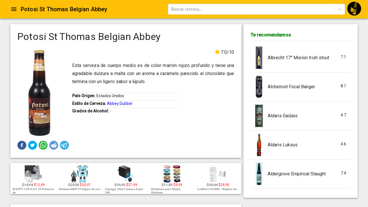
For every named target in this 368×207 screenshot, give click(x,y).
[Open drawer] (14, 9)
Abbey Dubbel (119, 103)
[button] (21, 145)
